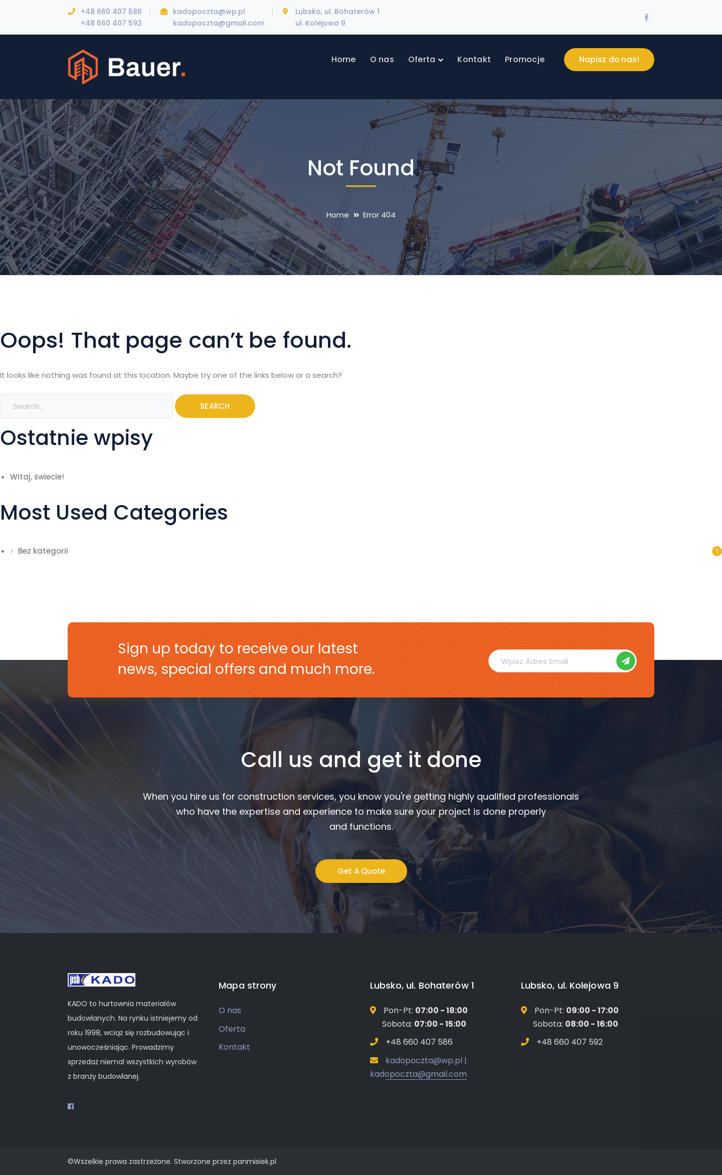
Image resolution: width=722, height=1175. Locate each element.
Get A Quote (361, 871)
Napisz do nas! (609, 59)
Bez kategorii (43, 551)
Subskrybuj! (625, 660)
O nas (230, 1010)
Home (337, 214)
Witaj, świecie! (37, 477)
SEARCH (215, 406)
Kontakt (234, 1047)
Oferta (232, 1029)
